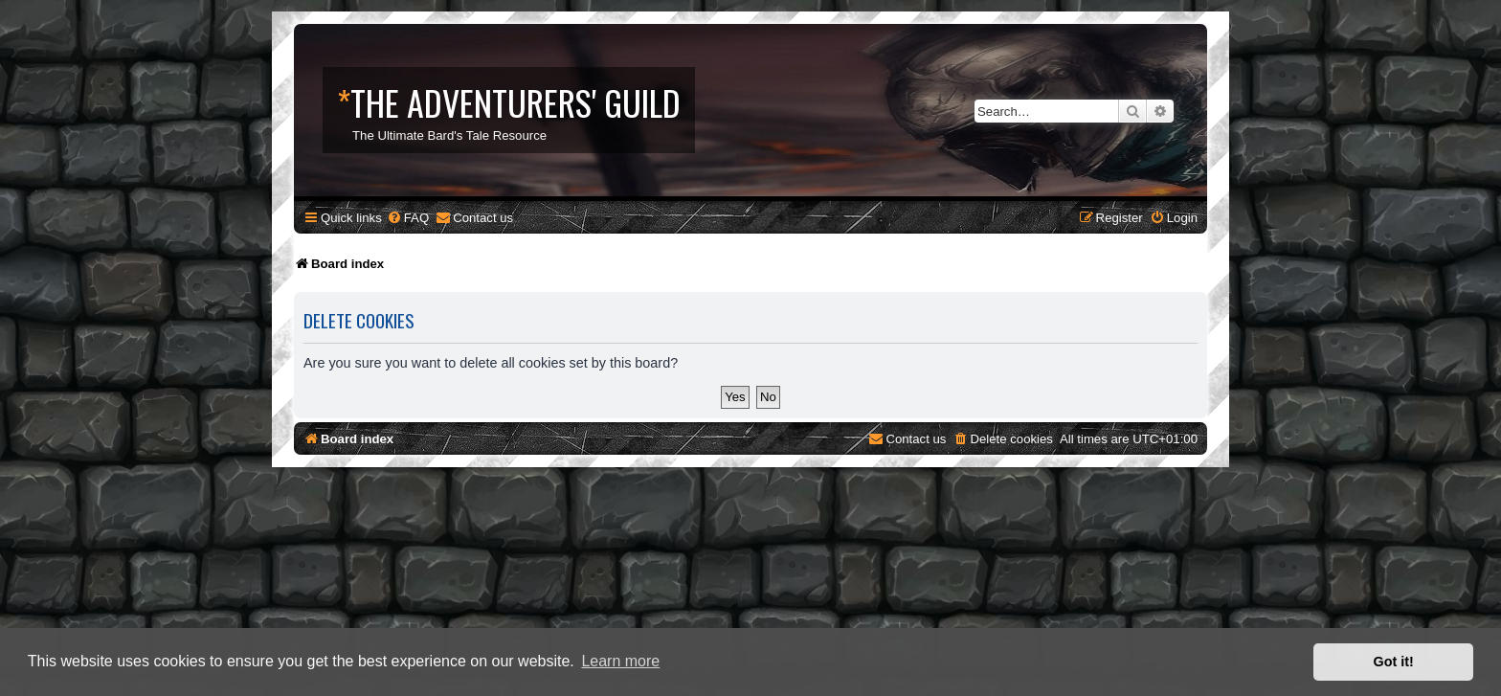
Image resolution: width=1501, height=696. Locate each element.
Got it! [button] (1394, 661)
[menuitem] (408, 218)
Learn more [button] (620, 661)
